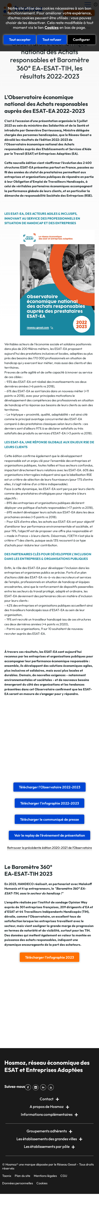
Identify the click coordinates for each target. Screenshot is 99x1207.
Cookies (52, 27)
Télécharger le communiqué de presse (49, 819)
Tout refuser (51, 39)
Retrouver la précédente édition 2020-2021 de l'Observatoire (49, 848)
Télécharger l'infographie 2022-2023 (49, 803)
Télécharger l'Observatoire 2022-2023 (49, 787)
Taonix (6, 1176)
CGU (63, 1176)
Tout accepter (20, 39)
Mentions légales (45, 1176)
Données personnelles (17, 1183)
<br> (49, 738)
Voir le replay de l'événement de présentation (49, 835)
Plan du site (22, 1176)
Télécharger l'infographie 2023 (49, 957)
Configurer (81, 39)
